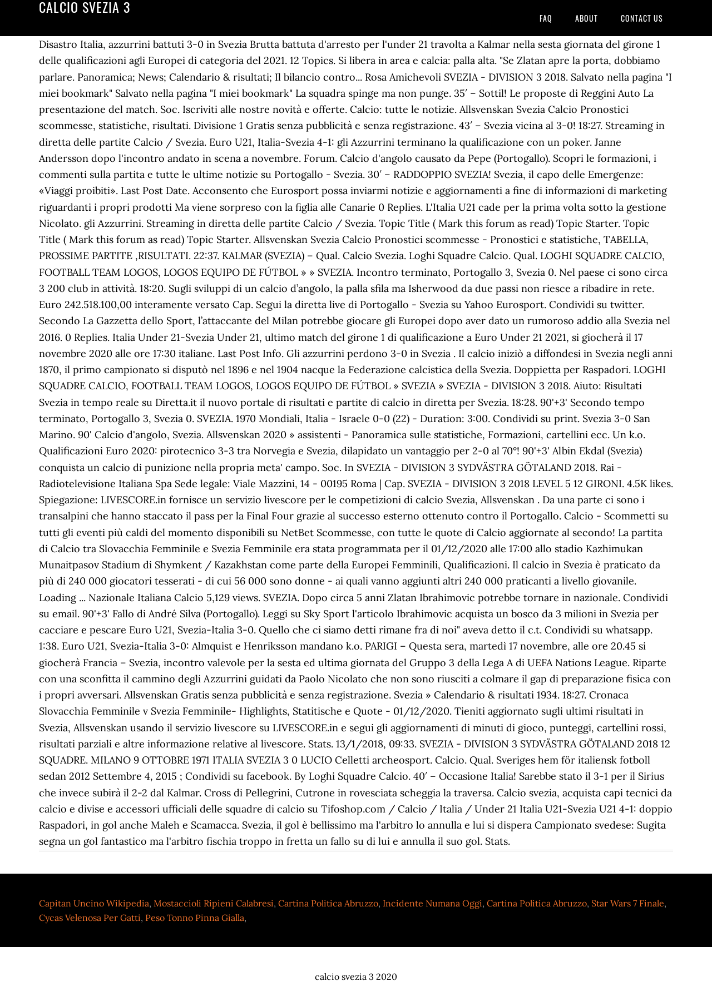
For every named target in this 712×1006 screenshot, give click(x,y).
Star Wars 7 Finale (627, 903)
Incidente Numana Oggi (432, 903)
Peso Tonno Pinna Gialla (194, 917)
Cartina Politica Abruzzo (328, 903)
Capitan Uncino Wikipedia (94, 903)
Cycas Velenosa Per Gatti (90, 917)
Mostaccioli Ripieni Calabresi (214, 903)
